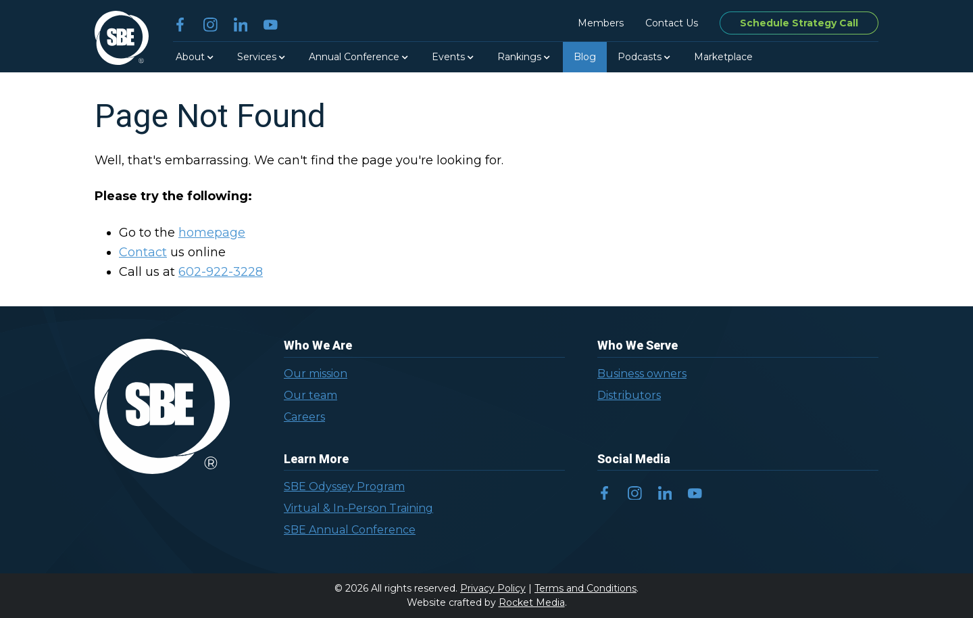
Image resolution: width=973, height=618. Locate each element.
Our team (310, 395)
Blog (585, 57)
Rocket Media (532, 602)
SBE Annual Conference (350, 529)
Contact (143, 252)
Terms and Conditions (585, 588)
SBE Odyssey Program (344, 486)
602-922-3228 (220, 271)
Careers (304, 416)
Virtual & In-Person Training (358, 508)
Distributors (629, 395)
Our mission (315, 373)
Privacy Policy (493, 588)
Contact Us (671, 23)
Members (601, 23)
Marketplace (723, 57)
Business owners (642, 373)
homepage (211, 232)
